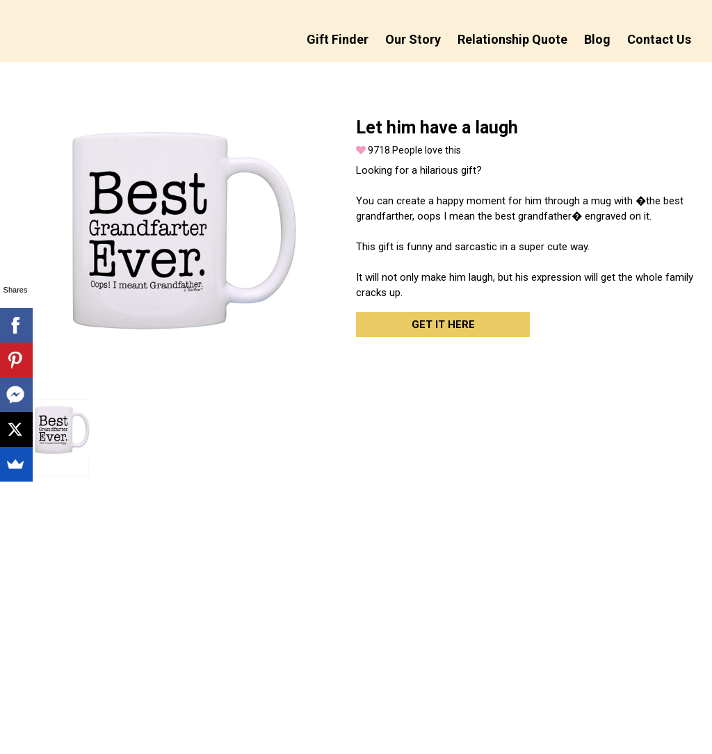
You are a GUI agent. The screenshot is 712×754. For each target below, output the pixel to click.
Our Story (413, 39)
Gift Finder (338, 39)
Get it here (443, 324)
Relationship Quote (512, 39)
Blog (597, 39)
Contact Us (659, 39)
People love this (408, 150)
